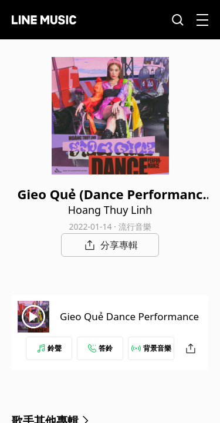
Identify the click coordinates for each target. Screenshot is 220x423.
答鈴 (100, 348)
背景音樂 (151, 348)
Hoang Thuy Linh (110, 210)
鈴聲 (49, 348)
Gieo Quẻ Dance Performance (129, 316)
